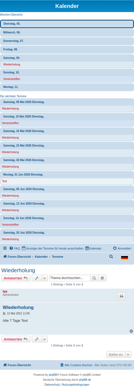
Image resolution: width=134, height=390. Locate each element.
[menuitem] (14, 248)
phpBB (53, 374)
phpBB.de (85, 379)
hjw (5, 291)
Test (4, 181)
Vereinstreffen (11, 79)
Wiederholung (11, 64)
